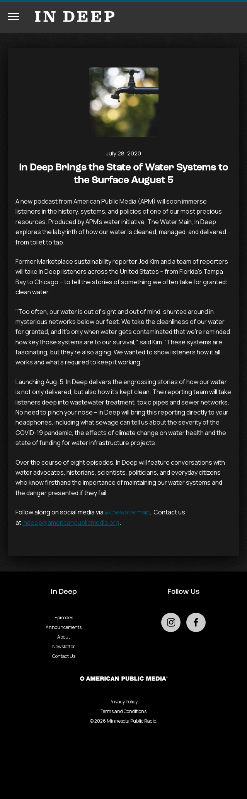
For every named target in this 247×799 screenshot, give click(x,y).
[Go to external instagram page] (171, 622)
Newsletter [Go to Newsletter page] (63, 646)
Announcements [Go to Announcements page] (64, 627)
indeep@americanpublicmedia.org (70, 522)
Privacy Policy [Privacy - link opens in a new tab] (123, 701)
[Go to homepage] (70, 16)
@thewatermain (127, 512)
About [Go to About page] (63, 637)
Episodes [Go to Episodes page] (64, 617)
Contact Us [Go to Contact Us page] (63, 656)
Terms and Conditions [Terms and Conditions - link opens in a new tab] (123, 711)
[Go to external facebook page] (196, 622)
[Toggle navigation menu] (13, 16)
